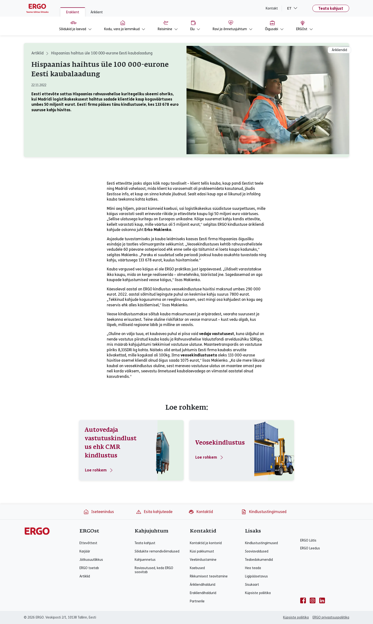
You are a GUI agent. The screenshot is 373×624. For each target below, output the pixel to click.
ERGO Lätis (308, 540)
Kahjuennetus (145, 560)
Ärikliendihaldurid (202, 585)
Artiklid (37, 53)
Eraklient (72, 12)
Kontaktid (200, 512)
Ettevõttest (88, 543)
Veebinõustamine (203, 560)
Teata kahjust (330, 8)
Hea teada (253, 568)
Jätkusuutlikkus (91, 560)
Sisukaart (252, 585)
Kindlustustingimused (263, 512)
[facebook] (303, 600)
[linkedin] (322, 600)
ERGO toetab (89, 568)
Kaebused (197, 568)
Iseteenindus (98, 512)
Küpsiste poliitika (258, 593)
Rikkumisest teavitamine (209, 576)
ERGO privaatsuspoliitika (331, 617)
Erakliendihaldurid (203, 593)
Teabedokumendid (259, 560)
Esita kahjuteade (154, 512)
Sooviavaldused (256, 551)
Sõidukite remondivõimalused (157, 551)
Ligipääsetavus (256, 576)
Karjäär (84, 551)
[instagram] (312, 600)
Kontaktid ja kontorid (206, 543)
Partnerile (197, 601)
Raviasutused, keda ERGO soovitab (154, 570)
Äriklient (97, 12)
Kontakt (272, 8)
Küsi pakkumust (202, 551)
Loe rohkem (99, 470)
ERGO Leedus (310, 548)
